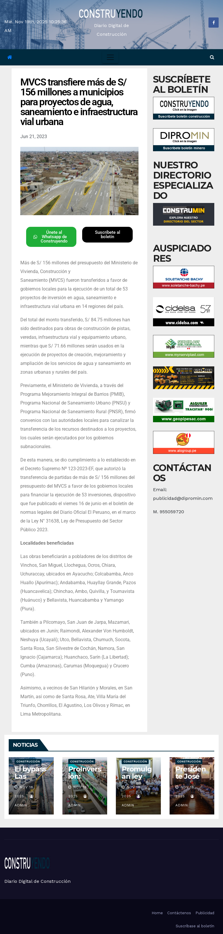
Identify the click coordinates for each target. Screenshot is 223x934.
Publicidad (204, 913)
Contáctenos (179, 913)
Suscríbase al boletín (195, 926)
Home (157, 913)
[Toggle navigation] (110, 57)
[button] (212, 57)
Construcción (28, 761)
